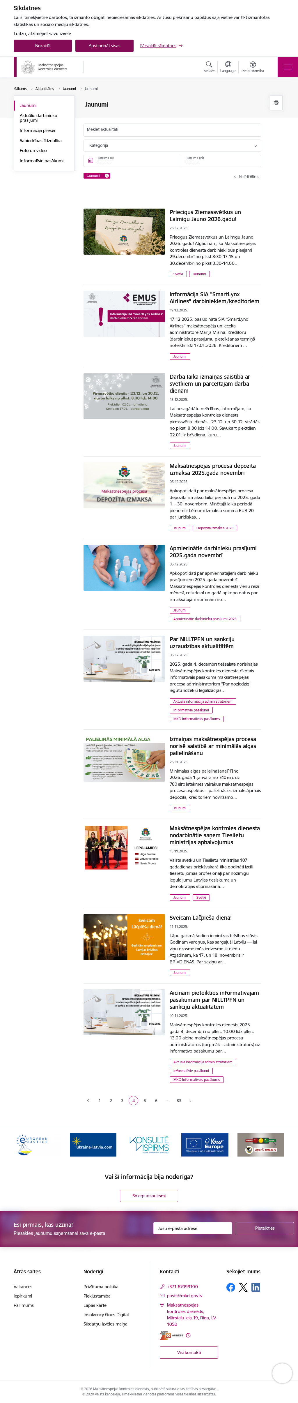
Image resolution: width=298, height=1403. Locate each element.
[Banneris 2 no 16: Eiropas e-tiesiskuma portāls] (93, 1144)
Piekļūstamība (97, 1296)
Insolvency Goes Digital (106, 1314)
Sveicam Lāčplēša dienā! (201, 917)
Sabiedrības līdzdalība (41, 140)
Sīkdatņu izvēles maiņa (105, 1324)
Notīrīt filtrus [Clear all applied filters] (249, 177)
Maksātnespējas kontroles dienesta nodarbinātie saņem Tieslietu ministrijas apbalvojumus (215, 835)
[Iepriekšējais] (23, 1145)
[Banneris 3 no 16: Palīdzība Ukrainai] (149, 1144)
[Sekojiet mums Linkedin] (255, 1287)
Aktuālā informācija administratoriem (203, 701)
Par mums (24, 1305)
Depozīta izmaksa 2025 (214, 528)
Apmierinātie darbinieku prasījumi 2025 (205, 619)
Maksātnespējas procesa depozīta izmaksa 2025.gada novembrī (213, 469)
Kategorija (98, 145)
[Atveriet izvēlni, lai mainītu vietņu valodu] (228, 67)
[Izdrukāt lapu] (276, 103)
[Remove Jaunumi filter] (107, 176)
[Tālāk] (275, 1145)
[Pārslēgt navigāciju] (288, 67)
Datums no (105, 158)
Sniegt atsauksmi (149, 1195)
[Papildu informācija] (188, 1335)
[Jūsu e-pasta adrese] (192, 1228)
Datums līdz (195, 158)
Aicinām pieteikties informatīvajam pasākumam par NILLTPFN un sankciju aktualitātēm (214, 999)
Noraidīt (43, 45)
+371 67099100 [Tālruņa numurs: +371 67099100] (182, 1286)
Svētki (178, 274)
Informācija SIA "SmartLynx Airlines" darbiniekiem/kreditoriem (214, 298)
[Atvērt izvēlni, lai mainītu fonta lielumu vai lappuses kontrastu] (253, 68)
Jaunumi (28, 105)
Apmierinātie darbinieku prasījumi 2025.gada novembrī (213, 552)
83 (179, 1100)
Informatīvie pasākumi (41, 160)
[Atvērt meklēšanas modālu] (209, 68)
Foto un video (33, 150)
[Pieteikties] (265, 1228)
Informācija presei (37, 130)
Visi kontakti (189, 1352)
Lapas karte (95, 1305)
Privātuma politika (101, 1286)
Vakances (23, 1286)
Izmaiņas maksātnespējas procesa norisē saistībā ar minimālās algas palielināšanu (213, 746)
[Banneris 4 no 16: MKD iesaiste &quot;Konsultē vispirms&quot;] (205, 1144)
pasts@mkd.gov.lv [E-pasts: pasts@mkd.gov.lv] (184, 1295)
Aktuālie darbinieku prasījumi (38, 118)
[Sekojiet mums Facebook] (230, 1287)
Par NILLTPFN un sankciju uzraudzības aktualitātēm (202, 643)
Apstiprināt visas (104, 45)
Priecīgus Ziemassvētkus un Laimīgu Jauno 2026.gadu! (205, 216)
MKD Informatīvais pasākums (196, 719)
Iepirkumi (23, 1296)
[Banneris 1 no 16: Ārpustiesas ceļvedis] (37, 1144)
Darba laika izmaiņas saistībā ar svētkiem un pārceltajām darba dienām (210, 383)
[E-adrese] (171, 1335)
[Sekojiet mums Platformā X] (243, 1287)
